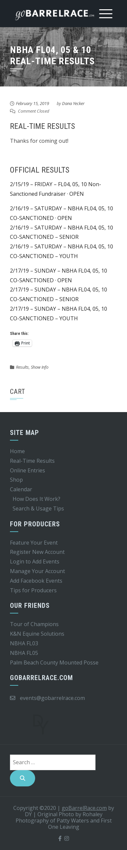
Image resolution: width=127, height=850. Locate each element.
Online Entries (27, 470)
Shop (16, 479)
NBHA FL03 (24, 643)
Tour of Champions (34, 624)
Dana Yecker (73, 103)
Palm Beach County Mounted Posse (54, 662)
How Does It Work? (36, 499)
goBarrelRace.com (84, 808)
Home (17, 451)
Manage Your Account (37, 571)
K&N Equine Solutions (37, 633)
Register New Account (37, 552)
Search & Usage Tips (38, 508)
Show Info (39, 367)
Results (22, 367)
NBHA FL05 (24, 653)
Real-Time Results (32, 460)
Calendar (21, 489)
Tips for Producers (33, 590)
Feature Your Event (34, 542)
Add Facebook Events (36, 580)
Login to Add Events (34, 561)
